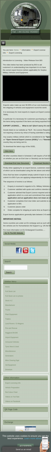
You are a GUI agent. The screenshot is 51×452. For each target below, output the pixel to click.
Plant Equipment (11, 314)
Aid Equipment (10, 365)
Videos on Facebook (12, 401)
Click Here (9, 151)
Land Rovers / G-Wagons (14, 324)
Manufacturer (10, 305)
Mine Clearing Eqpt (12, 360)
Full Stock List (10, 291)
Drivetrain (8, 370)
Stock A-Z (8, 301)
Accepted (25, 446)
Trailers (8, 319)
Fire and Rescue (11, 328)
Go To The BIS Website (14, 233)
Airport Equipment (11, 337)
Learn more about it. (34, 438)
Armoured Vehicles (12, 342)
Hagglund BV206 (11, 333)
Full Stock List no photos (14, 296)
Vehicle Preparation (12, 388)
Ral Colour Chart (11, 392)
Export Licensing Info (13, 383)
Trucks (7, 310)
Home (16, 50)
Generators (9, 356)
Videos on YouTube (12, 397)
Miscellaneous (10, 351)
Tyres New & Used (12, 347)
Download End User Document (17, 163)
